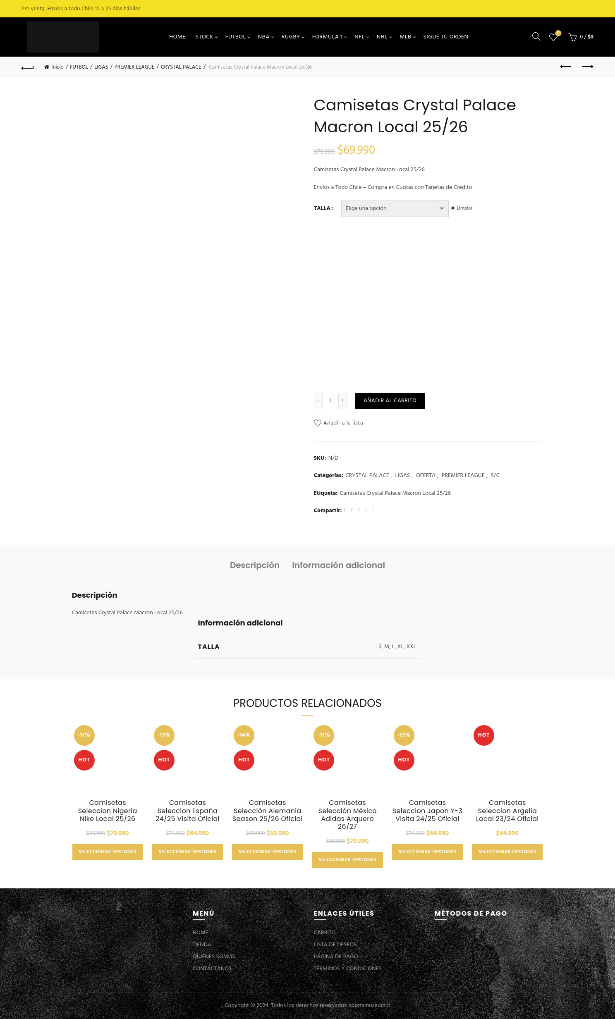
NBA (264, 37)
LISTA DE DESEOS (335, 945)
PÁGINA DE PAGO (336, 957)
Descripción (255, 565)
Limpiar (466, 208)
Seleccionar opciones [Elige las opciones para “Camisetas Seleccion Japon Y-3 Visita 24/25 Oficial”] (427, 852)
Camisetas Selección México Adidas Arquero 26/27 (347, 814)
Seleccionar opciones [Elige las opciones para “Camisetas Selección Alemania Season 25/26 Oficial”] (267, 852)
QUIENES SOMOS (214, 957)
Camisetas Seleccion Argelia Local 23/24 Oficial (507, 811)
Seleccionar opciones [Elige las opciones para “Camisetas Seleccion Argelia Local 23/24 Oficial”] (507, 852)
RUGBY (291, 37)
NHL (382, 37)
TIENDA (202, 945)
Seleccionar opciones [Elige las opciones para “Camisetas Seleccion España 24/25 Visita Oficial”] (187, 852)
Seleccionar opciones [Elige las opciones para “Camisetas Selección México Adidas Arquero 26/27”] (347, 860)
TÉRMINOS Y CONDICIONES (348, 969)
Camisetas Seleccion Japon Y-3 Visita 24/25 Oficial (427, 811)
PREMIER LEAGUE (135, 67)
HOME (177, 37)
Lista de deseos (557, 33)
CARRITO (325, 933)
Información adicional (338, 565)
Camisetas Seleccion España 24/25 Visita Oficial (188, 811)
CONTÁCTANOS (212, 969)
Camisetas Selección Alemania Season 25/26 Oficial (267, 811)
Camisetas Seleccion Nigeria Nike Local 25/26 (107, 811)
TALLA (322, 208)
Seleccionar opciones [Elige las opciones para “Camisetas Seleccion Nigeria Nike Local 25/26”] (107, 852)
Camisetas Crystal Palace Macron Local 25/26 (395, 493)
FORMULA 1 (327, 37)
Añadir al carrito (390, 401)
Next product (587, 66)
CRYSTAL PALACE (181, 67)
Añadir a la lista (343, 423)
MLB (405, 37)
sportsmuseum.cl (369, 1005)
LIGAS (101, 67)
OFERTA (426, 476)
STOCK (204, 37)
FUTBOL (235, 37)
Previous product (566, 66)
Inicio (57, 67)
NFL (359, 37)
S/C (495, 476)
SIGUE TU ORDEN (445, 37)
